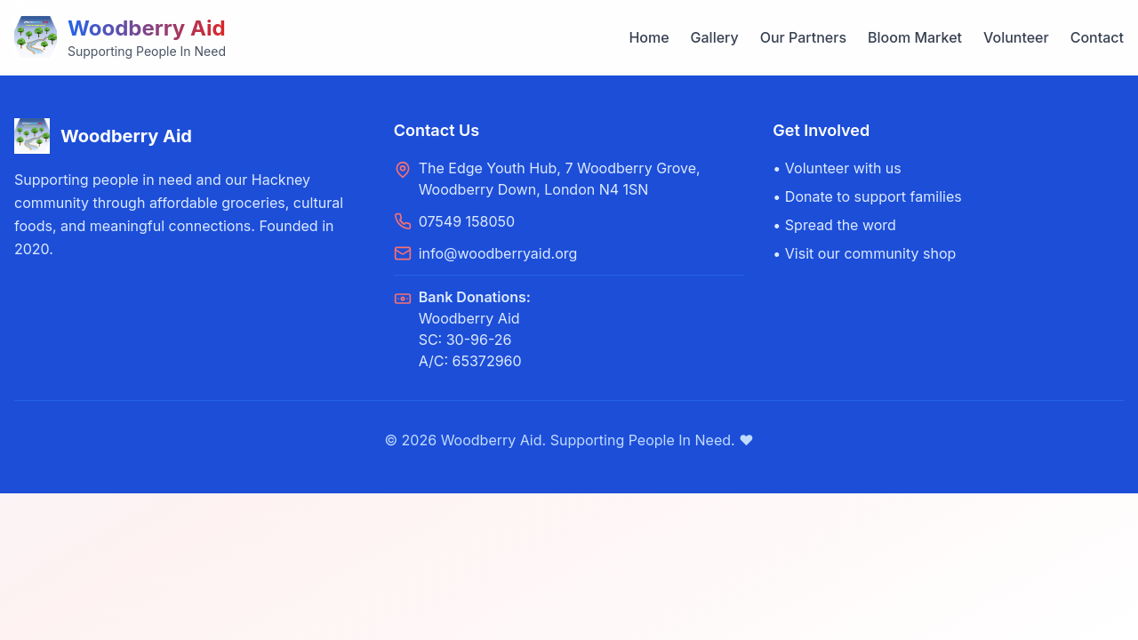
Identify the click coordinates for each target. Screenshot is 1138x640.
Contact (1097, 37)
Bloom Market (915, 37)
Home (649, 37)
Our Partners (803, 37)
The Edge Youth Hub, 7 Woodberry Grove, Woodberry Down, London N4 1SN (560, 178)
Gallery (715, 37)
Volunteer (1016, 37)
